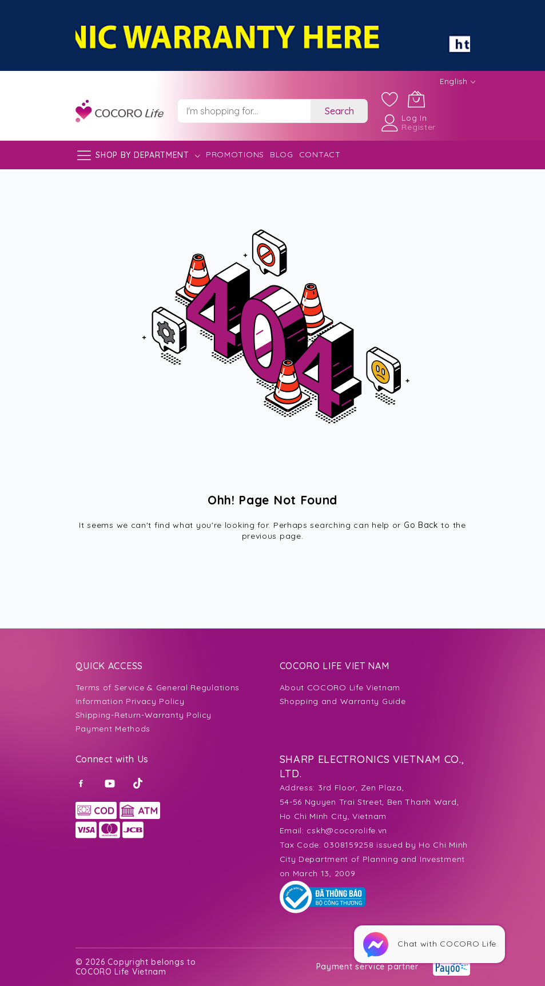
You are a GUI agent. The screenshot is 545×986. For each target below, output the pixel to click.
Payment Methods (113, 728)
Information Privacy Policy (130, 701)
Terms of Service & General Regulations (157, 687)
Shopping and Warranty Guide (343, 701)
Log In (414, 118)
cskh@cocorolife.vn (347, 830)
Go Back (421, 525)
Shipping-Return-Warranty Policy (143, 715)
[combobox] (244, 111)
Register (418, 127)
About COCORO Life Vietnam (340, 687)
